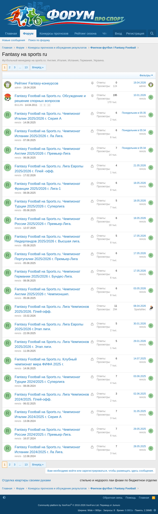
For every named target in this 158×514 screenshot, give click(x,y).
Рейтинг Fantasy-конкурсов (36, 83)
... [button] (20, 67)
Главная (11, 33)
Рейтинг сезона (85, 33)
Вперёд (36, 67)
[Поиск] (152, 33)
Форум (28, 33)
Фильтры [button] (144, 75)
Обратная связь (113, 497)
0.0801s (129, 510)
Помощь (130, 497)
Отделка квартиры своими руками (26, 480)
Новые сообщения (13, 40)
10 (49, 105)
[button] (4, 498)
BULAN (19, 105)
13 (26, 67)
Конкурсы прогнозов (54, 33)
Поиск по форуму (39, 40)
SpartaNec (140, 309)
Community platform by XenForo (68, 505)
